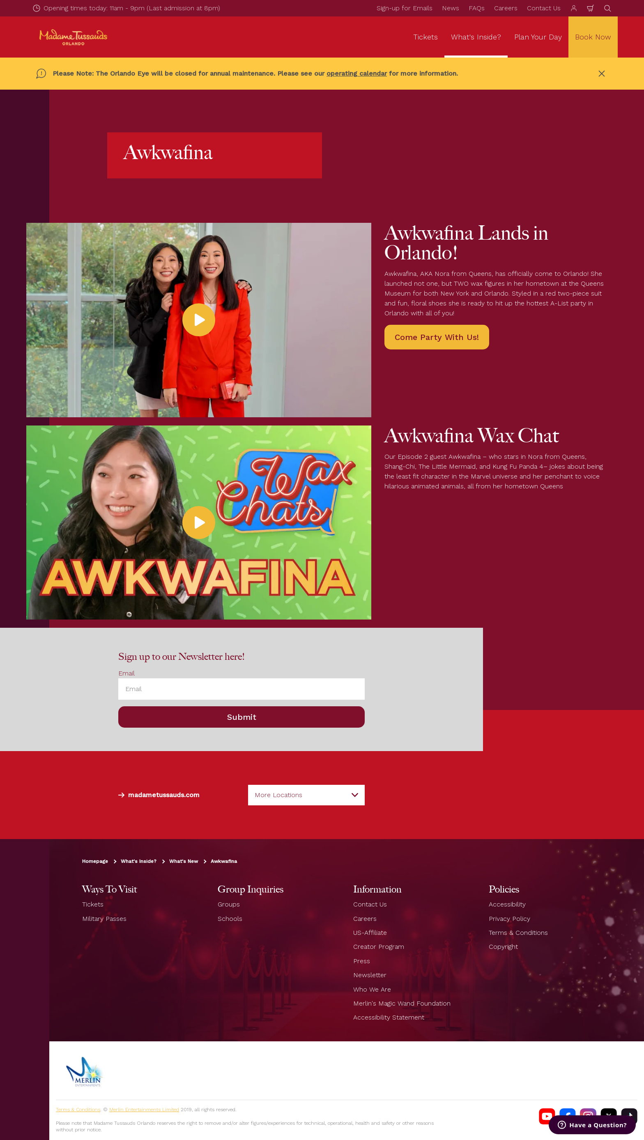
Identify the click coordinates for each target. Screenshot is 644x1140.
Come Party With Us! (437, 337)
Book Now (593, 36)
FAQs (477, 8)
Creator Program (378, 946)
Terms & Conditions (518, 933)
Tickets (93, 904)
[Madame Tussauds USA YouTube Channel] (547, 1116)
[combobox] (306, 795)
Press (361, 961)
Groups (229, 904)
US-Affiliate (370, 933)
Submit (241, 717)
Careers (506, 8)
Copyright (503, 946)
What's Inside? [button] (476, 36)
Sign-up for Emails (404, 8)
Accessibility (507, 904)
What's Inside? (138, 861)
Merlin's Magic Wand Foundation (402, 1003)
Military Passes (104, 919)
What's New (183, 861)
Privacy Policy (509, 919)
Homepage (95, 861)
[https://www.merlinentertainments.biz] (85, 1070)
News (450, 8)
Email (126, 673)
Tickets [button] (425, 36)
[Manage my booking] (574, 8)
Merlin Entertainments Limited (144, 1109)
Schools (230, 919)
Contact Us (544, 8)
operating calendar (357, 73)
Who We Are (372, 989)
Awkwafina (224, 861)
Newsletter (369, 975)
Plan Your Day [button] (538, 36)
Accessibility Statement (388, 1017)
